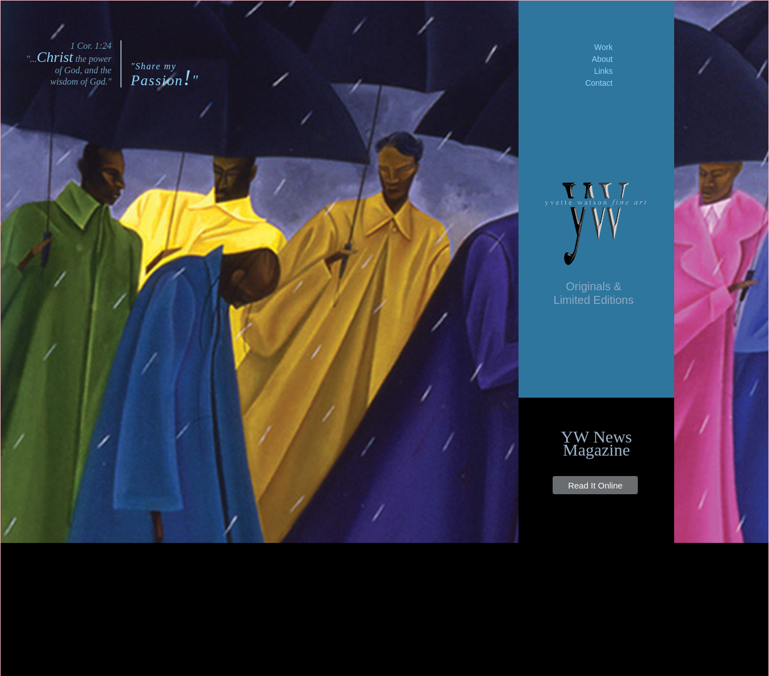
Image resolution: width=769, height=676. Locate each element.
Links (603, 71)
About (602, 59)
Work (603, 47)
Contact (598, 82)
